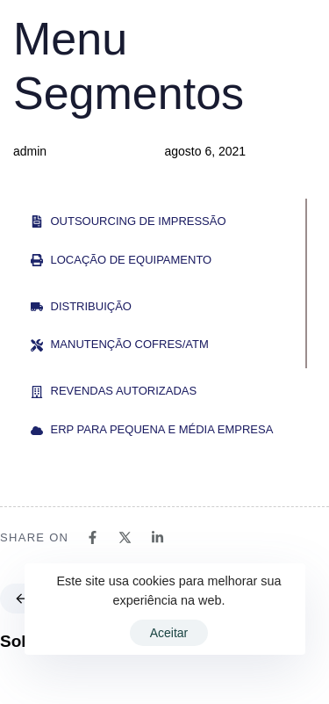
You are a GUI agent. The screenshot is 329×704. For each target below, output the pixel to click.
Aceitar (169, 633)
